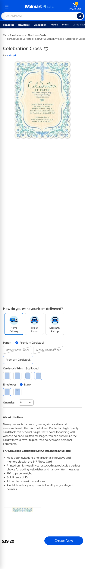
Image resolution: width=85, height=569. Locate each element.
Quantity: (9, 402)
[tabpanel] (42, 99)
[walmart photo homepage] (39, 7)
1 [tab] (42, 142)
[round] (17, 376)
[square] (7, 376)
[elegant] (28, 376)
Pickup (54, 24)
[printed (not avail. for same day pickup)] (17, 392)
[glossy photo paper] (48, 350)
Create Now (64, 541)
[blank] (7, 392)
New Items (24, 24)
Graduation (40, 24)
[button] (46, 49)
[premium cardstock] (18, 360)
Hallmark (11, 55)
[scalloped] (38, 376)
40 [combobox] (22, 402)
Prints (65, 24)
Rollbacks (8, 24)
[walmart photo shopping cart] (75, 7)
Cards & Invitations (13, 35)
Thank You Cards (37, 35)
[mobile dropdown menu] (6, 7)
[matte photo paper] (17, 350)
